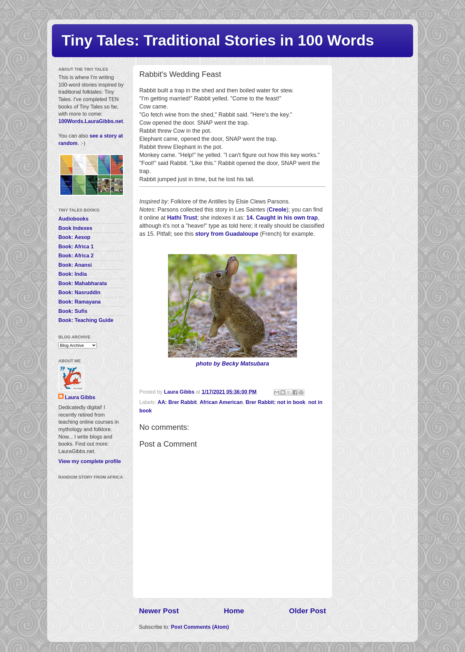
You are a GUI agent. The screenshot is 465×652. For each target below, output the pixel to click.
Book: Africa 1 (76, 246)
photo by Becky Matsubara (232, 363)
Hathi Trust (182, 217)
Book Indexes (75, 228)
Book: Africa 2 (76, 255)
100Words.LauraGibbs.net (90, 121)
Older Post (307, 610)
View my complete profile (89, 461)
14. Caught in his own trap (282, 217)
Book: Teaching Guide (86, 320)
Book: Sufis (72, 311)
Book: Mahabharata (82, 283)
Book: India (72, 274)
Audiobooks (73, 219)
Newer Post (159, 610)
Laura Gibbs (80, 397)
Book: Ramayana (79, 302)
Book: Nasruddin (79, 292)
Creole (277, 209)
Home (234, 610)
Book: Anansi (75, 265)
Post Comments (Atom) (200, 627)
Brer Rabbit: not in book (275, 402)
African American (221, 402)
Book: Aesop (74, 237)
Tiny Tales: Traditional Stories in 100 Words (218, 40)
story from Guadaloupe (226, 234)
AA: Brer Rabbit (177, 402)
